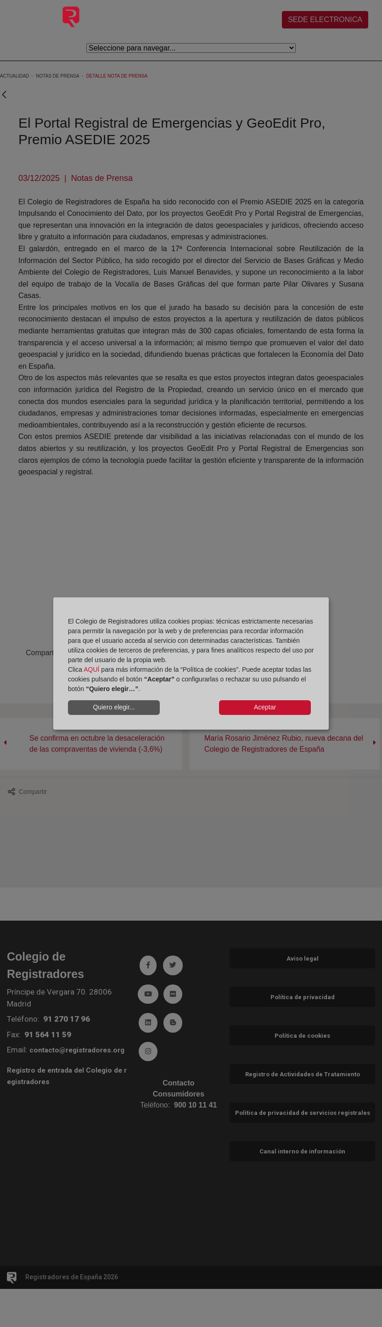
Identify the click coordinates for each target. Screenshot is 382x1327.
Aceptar (265, 707)
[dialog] (191, 663)
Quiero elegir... (114, 707)
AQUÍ (91, 669)
